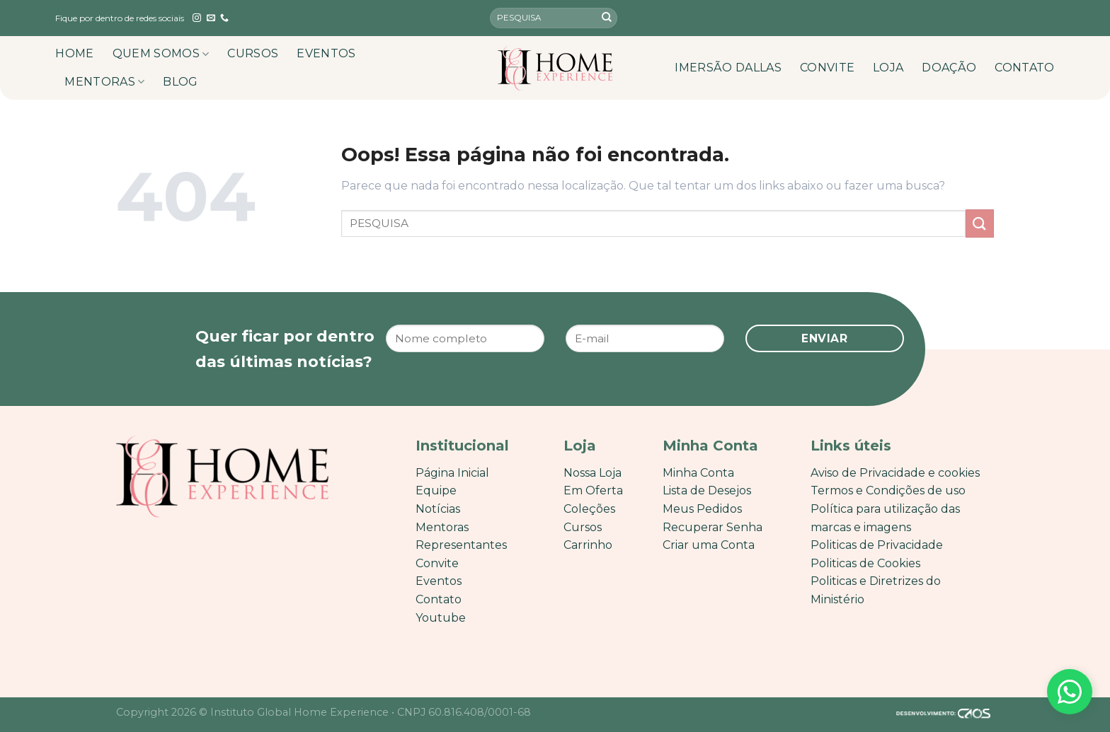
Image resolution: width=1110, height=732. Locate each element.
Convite (437, 563)
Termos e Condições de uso (888, 490)
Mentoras (442, 527)
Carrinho (587, 545)
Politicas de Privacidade (877, 545)
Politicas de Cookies (865, 563)
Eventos (439, 581)
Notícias (438, 509)
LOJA (888, 67)
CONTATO (1024, 67)
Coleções (589, 509)
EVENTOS (326, 53)
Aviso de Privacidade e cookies (895, 473)
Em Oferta (593, 490)
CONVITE (827, 67)
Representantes (461, 545)
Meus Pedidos (702, 509)
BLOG (180, 81)
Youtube (441, 617)
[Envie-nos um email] (211, 18)
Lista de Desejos (707, 490)
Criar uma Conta (709, 545)
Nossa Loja (592, 473)
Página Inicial (452, 473)
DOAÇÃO (949, 67)
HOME (74, 53)
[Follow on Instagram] (197, 18)
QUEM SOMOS (161, 54)
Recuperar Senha (712, 527)
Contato (439, 599)
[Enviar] (606, 18)
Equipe (436, 490)
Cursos (582, 527)
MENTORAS (104, 82)
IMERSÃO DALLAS (728, 67)
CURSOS (252, 53)
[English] (1024, 17)
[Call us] (224, 18)
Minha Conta (698, 473)
